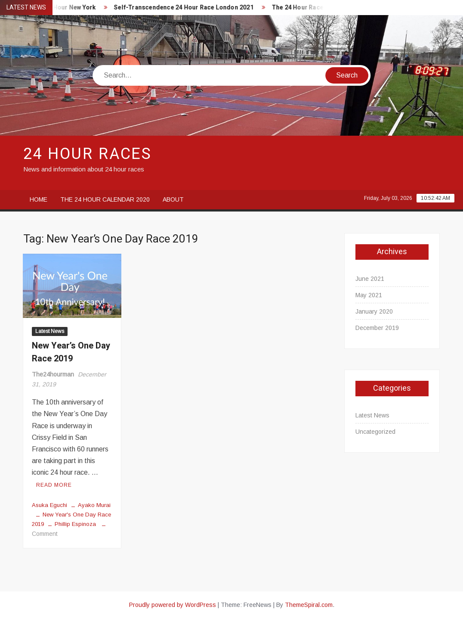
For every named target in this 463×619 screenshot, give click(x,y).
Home (38, 199)
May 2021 (368, 295)
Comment (45, 533)
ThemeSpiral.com (309, 604)
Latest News (49, 331)
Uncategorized (375, 431)
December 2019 (377, 327)
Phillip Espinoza (75, 524)
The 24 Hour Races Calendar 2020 (322, 7)
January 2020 (374, 311)
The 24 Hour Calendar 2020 (105, 199)
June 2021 (369, 278)
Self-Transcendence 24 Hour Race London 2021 (186, 7)
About (173, 199)
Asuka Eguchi (49, 505)
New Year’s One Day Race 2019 (71, 352)
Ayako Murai (94, 505)
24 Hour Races (87, 154)
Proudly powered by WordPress (172, 604)
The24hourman (53, 374)
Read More (54, 485)
